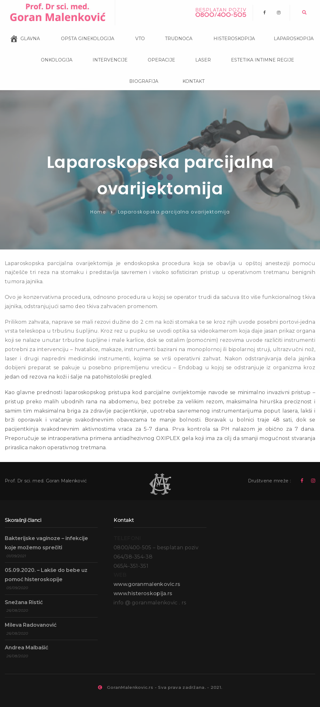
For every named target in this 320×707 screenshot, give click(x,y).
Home (98, 212)
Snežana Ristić (24, 602)
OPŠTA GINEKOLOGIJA (80, 30)
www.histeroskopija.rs (143, 593)
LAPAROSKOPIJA (287, 30)
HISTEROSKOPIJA (227, 30)
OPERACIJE (154, 51)
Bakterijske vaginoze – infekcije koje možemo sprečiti (46, 543)
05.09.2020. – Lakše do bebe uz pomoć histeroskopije (46, 574)
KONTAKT (184, 73)
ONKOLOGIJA (49, 52)
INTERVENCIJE (103, 51)
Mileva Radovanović (30, 625)
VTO (132, 30)
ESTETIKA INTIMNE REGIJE (255, 51)
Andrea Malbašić (26, 648)
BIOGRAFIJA (136, 72)
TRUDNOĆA (172, 30)
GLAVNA (30, 36)
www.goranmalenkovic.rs (147, 584)
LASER (196, 51)
